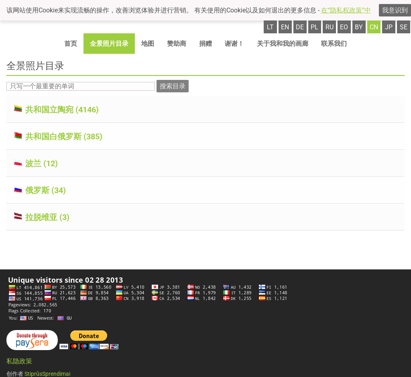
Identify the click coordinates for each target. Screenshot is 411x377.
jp (389, 27)
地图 (147, 43)
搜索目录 (172, 86)
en (285, 27)
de (300, 27)
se (403, 27)
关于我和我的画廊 (282, 43)
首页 (70, 43)
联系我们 (334, 43)
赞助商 (176, 43)
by (359, 27)
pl (314, 27)
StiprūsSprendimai (47, 374)
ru (330, 27)
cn (374, 27)
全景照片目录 (109, 43)
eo (344, 27)
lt (270, 27)
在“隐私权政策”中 (346, 10)
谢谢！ (234, 43)
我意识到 (395, 10)
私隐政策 (19, 361)
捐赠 (205, 43)
